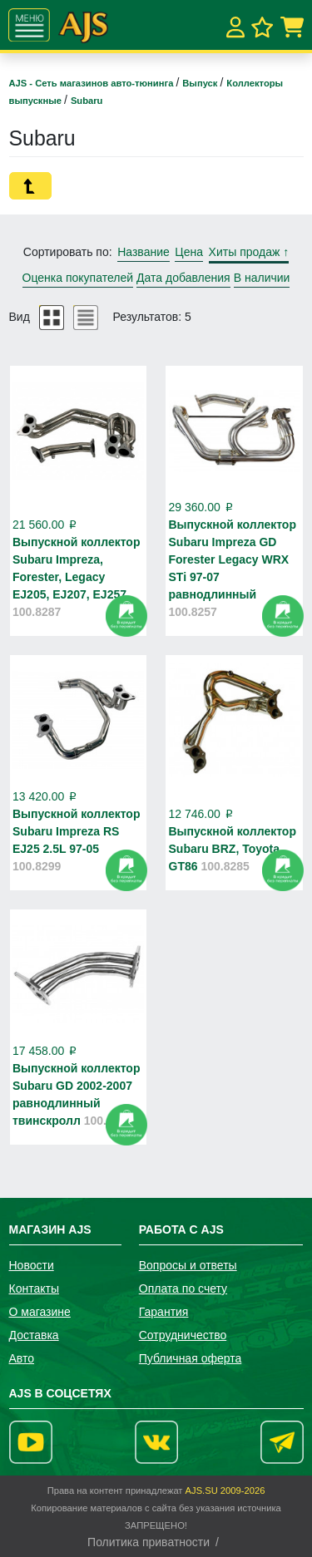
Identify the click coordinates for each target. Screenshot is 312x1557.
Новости (31, 1265)
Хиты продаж (249, 252)
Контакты (34, 1288)
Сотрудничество (182, 1335)
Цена (189, 252)
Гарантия (164, 1311)
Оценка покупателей (77, 277)
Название (143, 252)
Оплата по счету (183, 1288)
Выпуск (201, 83)
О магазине (40, 1311)
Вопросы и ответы (188, 1265)
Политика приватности (148, 1542)
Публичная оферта (190, 1358)
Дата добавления (183, 277)
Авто (22, 1358)
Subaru (87, 101)
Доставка (34, 1335)
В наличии (262, 277)
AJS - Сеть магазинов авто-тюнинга (92, 83)
